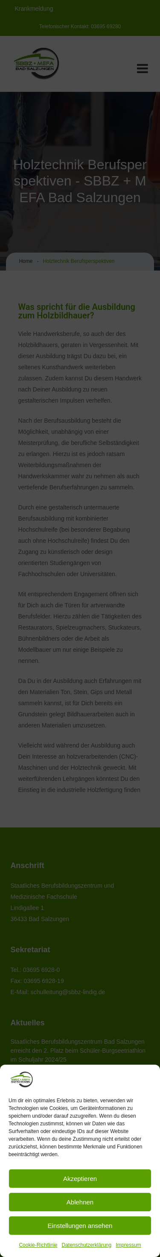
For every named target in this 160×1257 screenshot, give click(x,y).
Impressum (128, 1245)
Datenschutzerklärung (86, 1245)
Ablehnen (80, 1202)
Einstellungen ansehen (80, 1225)
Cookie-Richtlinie (38, 1245)
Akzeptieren (80, 1178)
